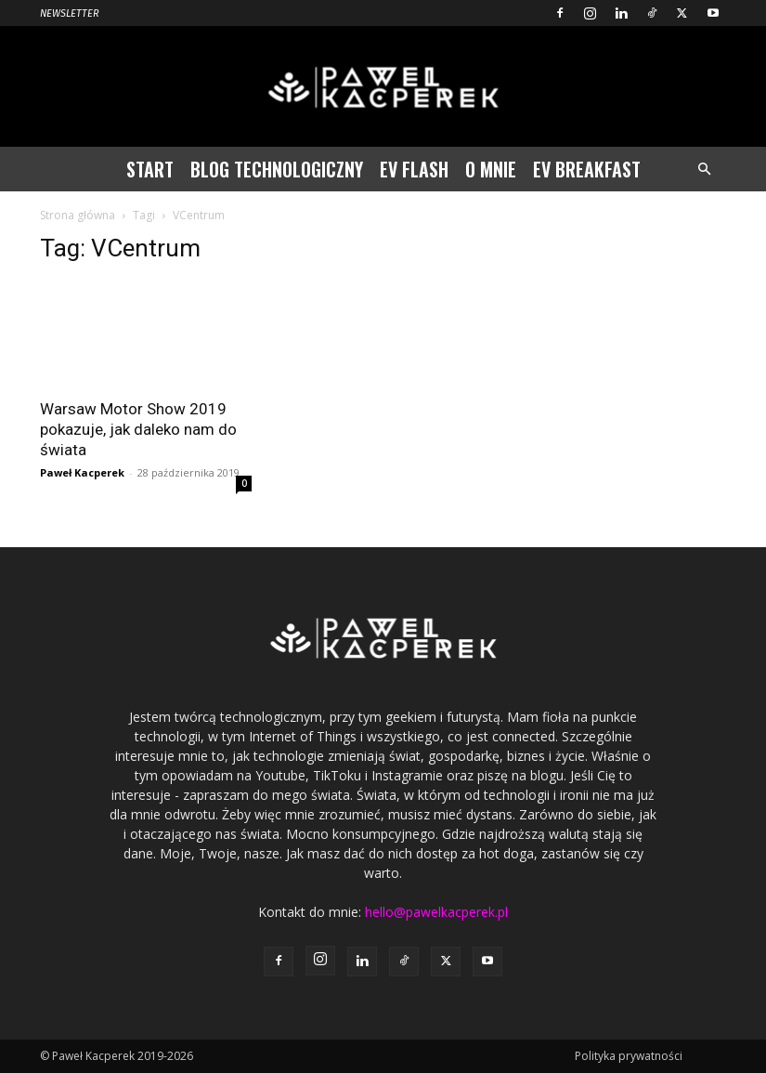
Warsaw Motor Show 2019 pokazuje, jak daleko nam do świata (138, 429)
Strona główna (77, 215)
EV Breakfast (587, 169)
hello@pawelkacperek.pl (436, 912)
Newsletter (69, 13)
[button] (704, 169)
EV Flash (414, 169)
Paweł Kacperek (82, 472)
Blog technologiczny (276, 169)
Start (150, 169)
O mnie (490, 169)
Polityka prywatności (628, 1056)
